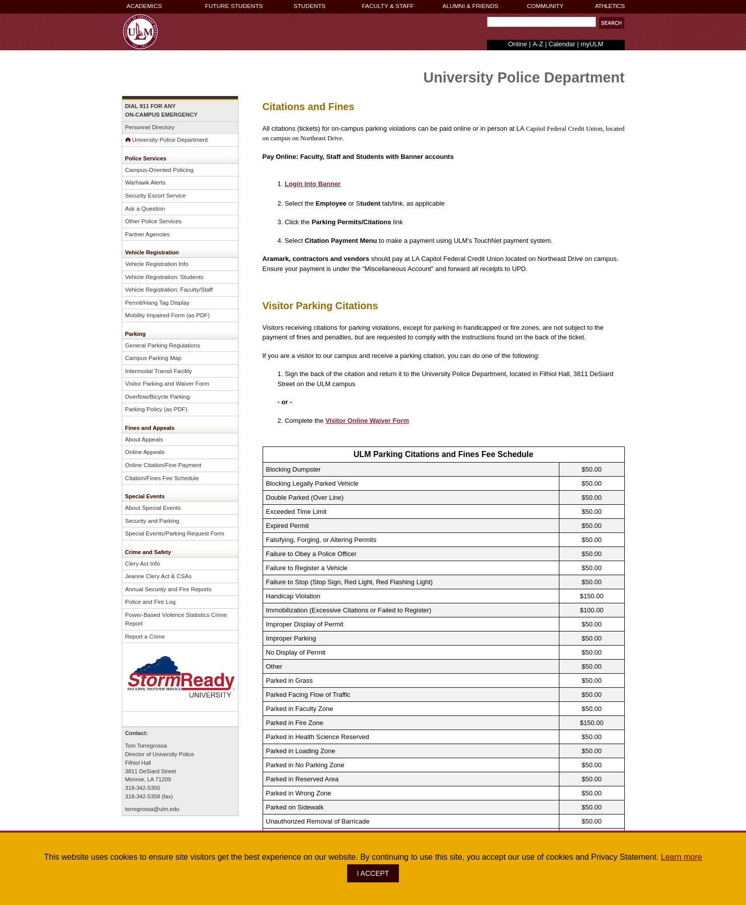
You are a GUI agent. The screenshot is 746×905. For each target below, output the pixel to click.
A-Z (538, 44)
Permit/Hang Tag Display (157, 302)
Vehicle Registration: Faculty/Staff (169, 289)
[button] (612, 23)
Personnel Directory (150, 127)
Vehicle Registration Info (157, 263)
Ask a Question (145, 208)
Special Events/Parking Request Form (174, 533)
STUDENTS (310, 6)
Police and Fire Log (150, 601)
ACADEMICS (144, 6)
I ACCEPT (373, 873)
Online (517, 44)
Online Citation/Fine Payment (163, 465)
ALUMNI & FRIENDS (471, 6)
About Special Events (153, 507)
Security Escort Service (155, 195)
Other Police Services (153, 221)
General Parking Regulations (162, 345)
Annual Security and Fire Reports (168, 589)
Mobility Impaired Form (155, 315)
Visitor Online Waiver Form (367, 420)
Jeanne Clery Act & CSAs (158, 576)
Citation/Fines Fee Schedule (162, 478)
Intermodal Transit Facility (158, 371)
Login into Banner (313, 184)
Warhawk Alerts (145, 182)
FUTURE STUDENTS (234, 6)
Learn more (681, 857)
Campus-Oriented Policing (159, 169)
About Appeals (144, 439)
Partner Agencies (147, 234)
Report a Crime (145, 636)
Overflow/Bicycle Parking (157, 396)
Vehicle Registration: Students (164, 277)
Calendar (561, 44)
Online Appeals (145, 451)
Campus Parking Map (153, 357)
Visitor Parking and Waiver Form (167, 383)
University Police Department (166, 139)
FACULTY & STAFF (388, 6)
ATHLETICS (610, 6)
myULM (592, 44)
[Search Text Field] (541, 22)
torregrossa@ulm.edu (152, 809)
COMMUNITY (545, 6)
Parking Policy (143, 409)
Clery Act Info (142, 563)
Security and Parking (152, 520)
